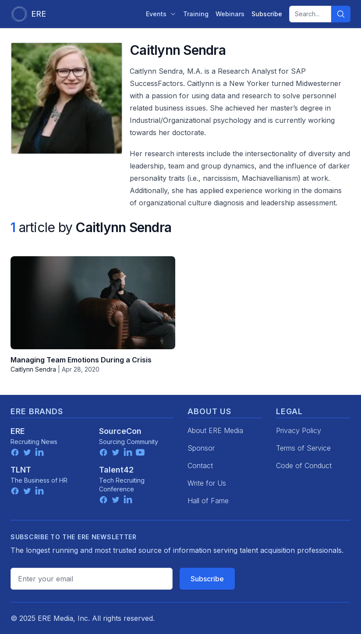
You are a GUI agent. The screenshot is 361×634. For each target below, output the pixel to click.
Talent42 (116, 469)
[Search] (340, 14)
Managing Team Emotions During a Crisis (81, 359)
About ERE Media (215, 430)
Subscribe (207, 578)
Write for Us (207, 483)
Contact (200, 465)
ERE (18, 431)
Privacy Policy (298, 430)
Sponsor (201, 448)
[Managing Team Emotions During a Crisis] (93, 302)
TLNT (21, 469)
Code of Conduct (304, 465)
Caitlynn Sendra (33, 369)
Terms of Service (303, 448)
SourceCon (120, 431)
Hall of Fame (208, 500)
